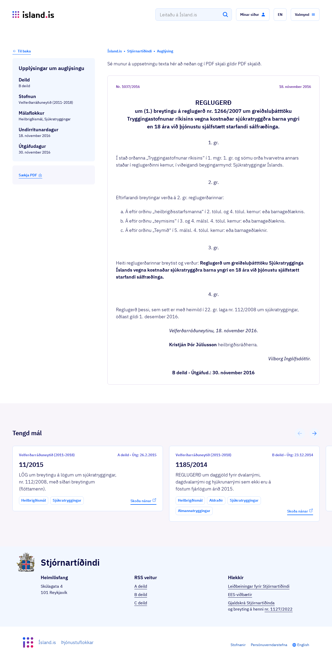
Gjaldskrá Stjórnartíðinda (251, 602)
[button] (252, 14)
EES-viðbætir (240, 594)
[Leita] (225, 14)
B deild (140, 594)
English (303, 644)
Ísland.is (47, 642)
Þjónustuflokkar (77, 642)
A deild (140, 586)
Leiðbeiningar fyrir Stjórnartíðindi (258, 586)
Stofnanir (238, 644)
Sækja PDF (30, 175)
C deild (140, 602)
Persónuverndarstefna (269, 644)
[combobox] (193, 14)
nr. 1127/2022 (279, 609)
